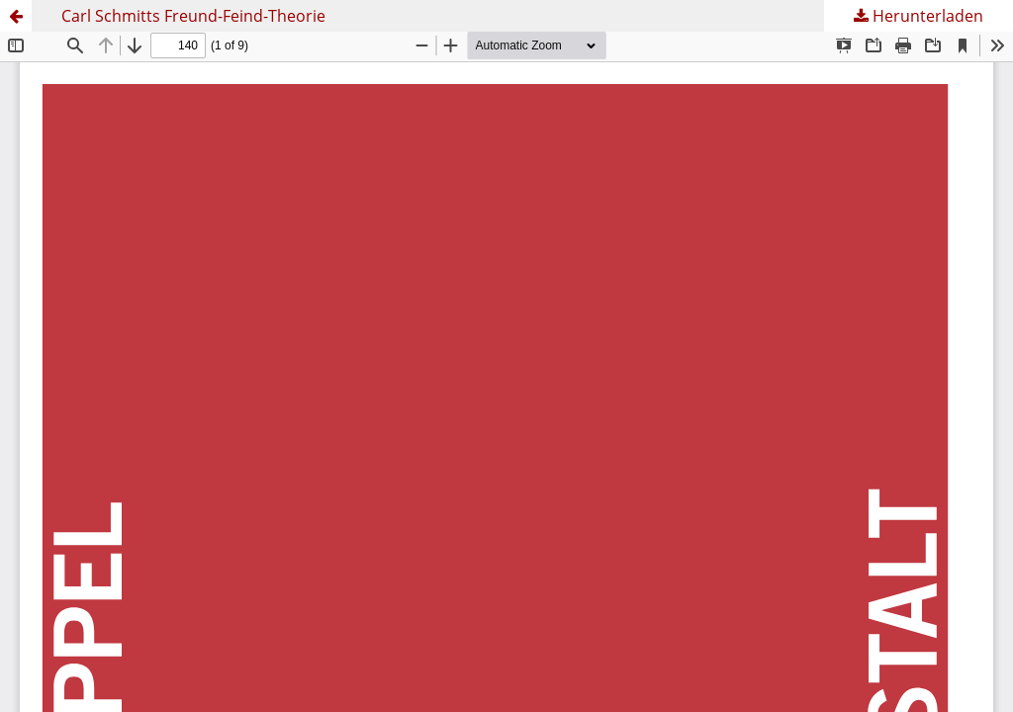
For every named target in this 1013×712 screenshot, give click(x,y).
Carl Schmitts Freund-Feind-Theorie (193, 16)
